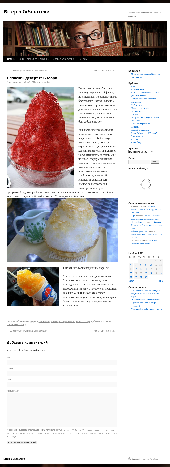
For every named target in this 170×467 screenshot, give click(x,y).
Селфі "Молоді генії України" (144, 133)
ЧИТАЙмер (136, 142)
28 (136, 277)
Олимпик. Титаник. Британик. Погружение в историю (146, 209)
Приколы (82, 59)
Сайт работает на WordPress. (145, 459)
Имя (9, 357)
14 (136, 269)
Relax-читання (137, 89)
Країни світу (44, 321)
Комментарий (13, 391)
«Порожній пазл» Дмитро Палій (145, 299)
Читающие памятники (106, 71)
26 (160, 273)
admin (48, 82)
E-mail (10, 369)
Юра (133, 216)
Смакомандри (137, 136)
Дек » (160, 281)
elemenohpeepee (138, 222)
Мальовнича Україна (63, 59)
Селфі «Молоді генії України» (34, 59)
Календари (136, 102)
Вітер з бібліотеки (26, 12)
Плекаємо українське (140, 124)
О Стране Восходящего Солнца (75, 321)
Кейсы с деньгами (139, 231)
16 (146, 269)
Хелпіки (134, 139)
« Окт (131, 281)
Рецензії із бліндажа (140, 130)
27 (131, 277)
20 (131, 273)
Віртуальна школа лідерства (143, 99)
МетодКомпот (137, 111)
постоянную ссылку (16, 324)
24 (151, 273)
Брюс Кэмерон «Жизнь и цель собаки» (27, 71)
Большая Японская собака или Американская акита (147, 225)
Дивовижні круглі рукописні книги (146, 309)
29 (141, 277)
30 (146, 277)
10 (151, 265)
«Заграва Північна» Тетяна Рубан (146, 290)
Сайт (9, 380)
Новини (11, 59)
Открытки (135, 120)
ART (133, 86)
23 (146, 273)
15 (141, 269)
